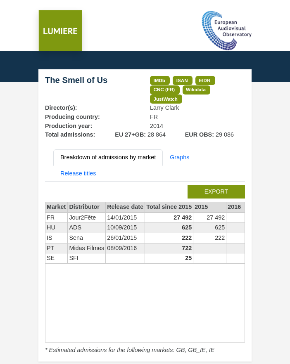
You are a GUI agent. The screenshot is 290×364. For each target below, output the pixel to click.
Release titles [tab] (78, 173)
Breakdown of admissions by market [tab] (108, 157)
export (216, 191)
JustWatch (165, 99)
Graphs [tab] (179, 157)
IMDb (159, 80)
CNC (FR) (164, 89)
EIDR (204, 80)
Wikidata (196, 89)
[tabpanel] (145, 270)
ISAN (182, 80)
